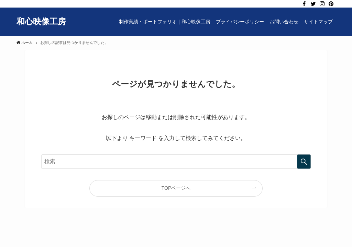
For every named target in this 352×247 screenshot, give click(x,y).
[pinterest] (331, 4)
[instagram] (322, 4)
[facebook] (304, 4)
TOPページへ (176, 188)
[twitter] (313, 4)
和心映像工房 (41, 21)
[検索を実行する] (304, 161)
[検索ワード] (176, 161)
